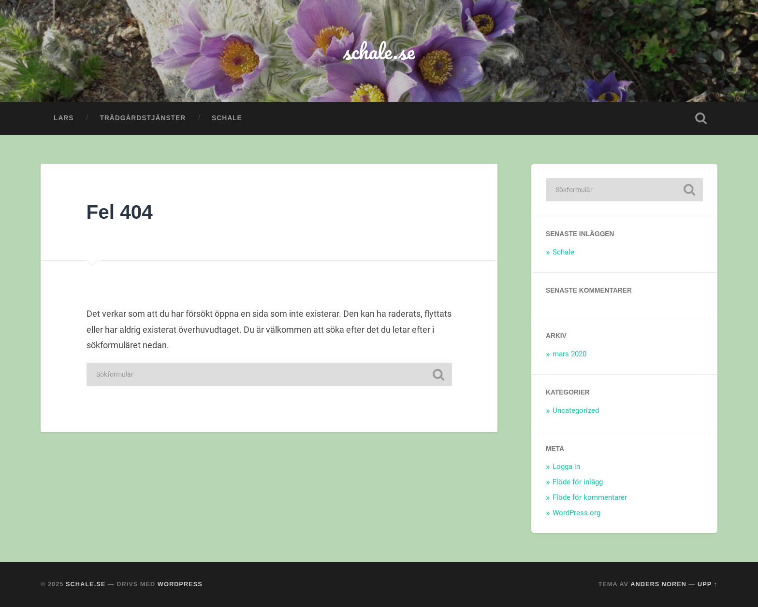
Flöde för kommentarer (590, 497)
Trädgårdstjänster (143, 118)
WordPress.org (576, 512)
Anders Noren (658, 584)
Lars (63, 118)
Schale (227, 118)
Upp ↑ (707, 584)
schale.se (379, 51)
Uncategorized (576, 410)
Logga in (566, 466)
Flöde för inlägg (578, 482)
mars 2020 (569, 354)
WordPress (180, 584)
